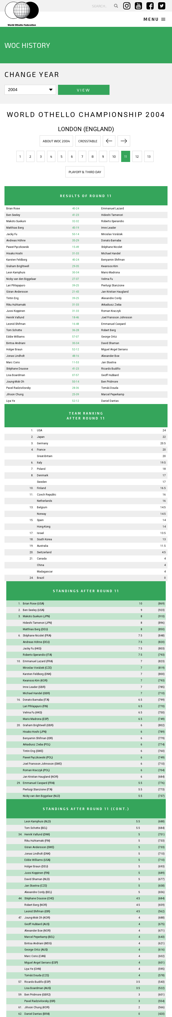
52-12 (75, 349)
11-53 (75, 362)
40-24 (75, 208)
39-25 (75, 285)
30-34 (75, 272)
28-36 (75, 387)
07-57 (75, 375)
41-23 (75, 214)
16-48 (75, 323)
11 (125, 156)
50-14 (75, 234)
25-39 (75, 394)
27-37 (75, 279)
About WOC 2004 (56, 141)
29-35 (75, 266)
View (74, 89)
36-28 (75, 330)
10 (114, 156)
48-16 (75, 355)
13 (148, 156)
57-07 (75, 336)
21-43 (75, 291)
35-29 (75, 240)
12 (137, 156)
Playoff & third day (85, 172)
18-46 (75, 317)
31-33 (75, 253)
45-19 (75, 227)
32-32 (75, 221)
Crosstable (87, 141)
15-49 (75, 246)
